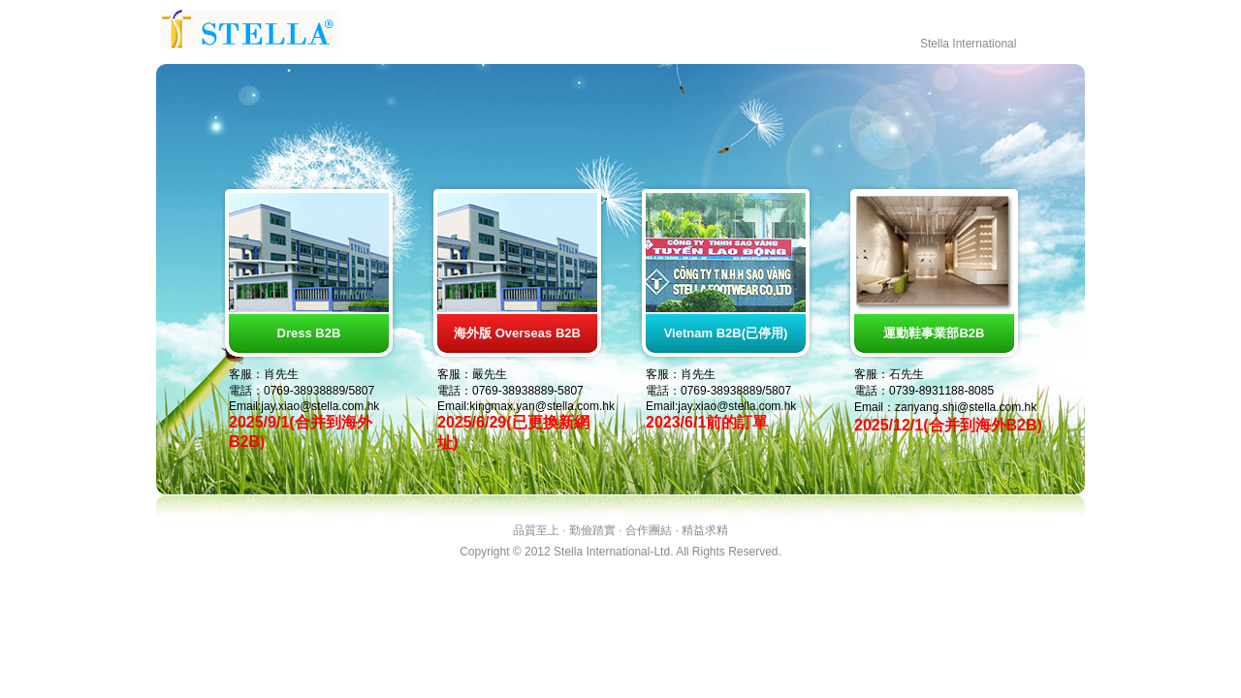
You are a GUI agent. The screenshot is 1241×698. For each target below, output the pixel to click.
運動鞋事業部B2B (933, 333)
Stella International (968, 43)
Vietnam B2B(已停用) (726, 333)
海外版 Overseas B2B (517, 333)
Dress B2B (309, 333)
